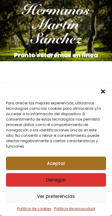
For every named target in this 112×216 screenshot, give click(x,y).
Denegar (56, 180)
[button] (103, 91)
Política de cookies (34, 208)
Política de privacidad (74, 208)
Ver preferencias (56, 196)
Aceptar (56, 163)
